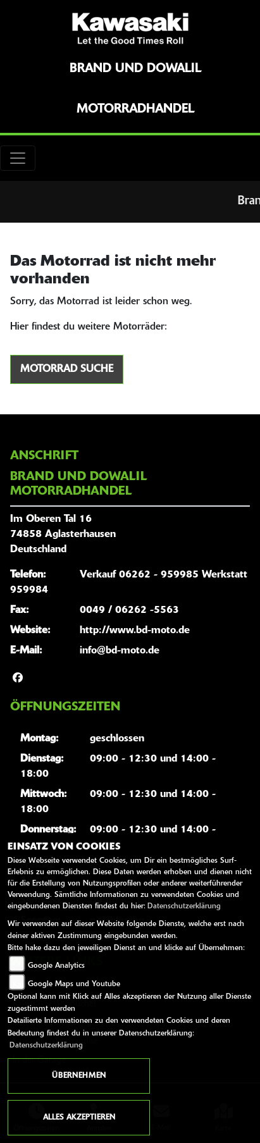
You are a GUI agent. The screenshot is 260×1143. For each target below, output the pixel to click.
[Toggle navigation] (17, 158)
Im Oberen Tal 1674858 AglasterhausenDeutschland (63, 534)
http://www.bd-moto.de (135, 631)
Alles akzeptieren (79, 1117)
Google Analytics (56, 966)
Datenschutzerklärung (184, 906)
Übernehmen (79, 1076)
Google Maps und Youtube (74, 984)
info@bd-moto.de (119, 651)
